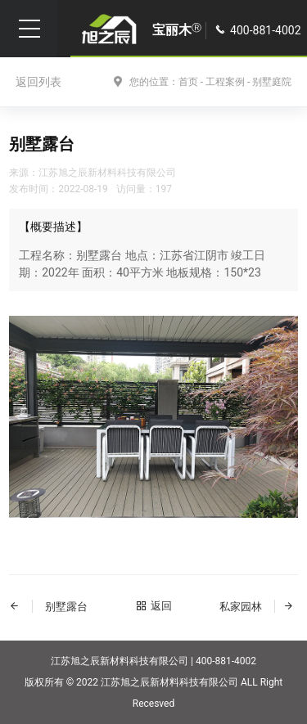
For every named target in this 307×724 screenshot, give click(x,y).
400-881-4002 (265, 30)
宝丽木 (176, 30)
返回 (154, 606)
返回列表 (38, 81)
